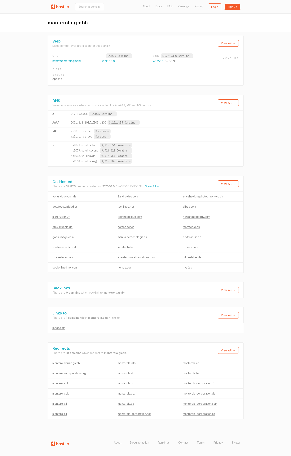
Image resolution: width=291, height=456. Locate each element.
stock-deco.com (62, 257)
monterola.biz (126, 393)
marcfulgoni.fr (61, 216)
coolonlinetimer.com (64, 267)
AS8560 (158, 61)
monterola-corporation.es (199, 413)
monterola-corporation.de (199, 393)
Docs (159, 6)
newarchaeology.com (196, 216)
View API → (228, 43)
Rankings (183, 6)
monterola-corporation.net (134, 413)
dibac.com (189, 206)
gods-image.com (63, 237)
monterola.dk (60, 393)
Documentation (139, 442)
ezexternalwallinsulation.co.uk (136, 257)
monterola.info (127, 363)
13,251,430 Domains (176, 56)
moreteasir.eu (191, 226)
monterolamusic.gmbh (66, 363)
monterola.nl (60, 383)
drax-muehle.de (62, 226)
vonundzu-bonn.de (64, 196)
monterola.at (125, 373)
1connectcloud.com (130, 216)
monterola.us (126, 383)
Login (214, 6)
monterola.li (59, 403)
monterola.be (191, 373)
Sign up (232, 6)
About (146, 6)
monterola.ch (191, 363)
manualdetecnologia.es (132, 237)
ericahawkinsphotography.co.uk (203, 196)
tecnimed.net (126, 206)
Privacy (218, 442)
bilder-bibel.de (192, 257)
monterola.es (126, 403)
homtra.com (125, 267)
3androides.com (128, 196)
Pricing (199, 6)
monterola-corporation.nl (198, 383)
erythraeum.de (192, 237)
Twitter (236, 442)
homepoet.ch (126, 226)
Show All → (152, 186)
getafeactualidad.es (64, 206)
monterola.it (59, 413)
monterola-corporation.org (69, 373)
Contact (183, 442)
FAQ (170, 6)
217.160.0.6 (108, 61)
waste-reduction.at (64, 247)
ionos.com (58, 327)
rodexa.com (190, 247)
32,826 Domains (119, 56)
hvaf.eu (187, 267)
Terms (201, 442)
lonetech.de (125, 247)
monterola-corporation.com (200, 403)
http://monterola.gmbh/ (66, 60)
